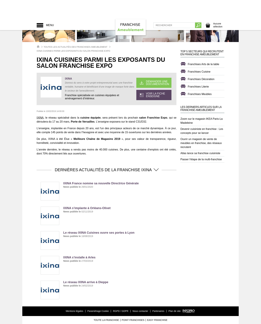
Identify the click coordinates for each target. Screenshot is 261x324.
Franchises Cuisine (199, 71)
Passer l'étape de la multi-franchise (201, 159)
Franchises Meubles (200, 94)
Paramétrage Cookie (98, 311)
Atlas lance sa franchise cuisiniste (200, 153)
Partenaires (158, 311)
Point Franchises (133, 320)
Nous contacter (140, 311)
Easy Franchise (157, 320)
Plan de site (174, 311)
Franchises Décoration (201, 79)
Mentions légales (74, 311)
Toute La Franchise (106, 320)
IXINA (68, 78)
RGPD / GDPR (120, 311)
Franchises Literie (198, 86)
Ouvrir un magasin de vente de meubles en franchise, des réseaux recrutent (201, 143)
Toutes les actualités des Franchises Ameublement (75, 47)
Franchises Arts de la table (203, 64)
